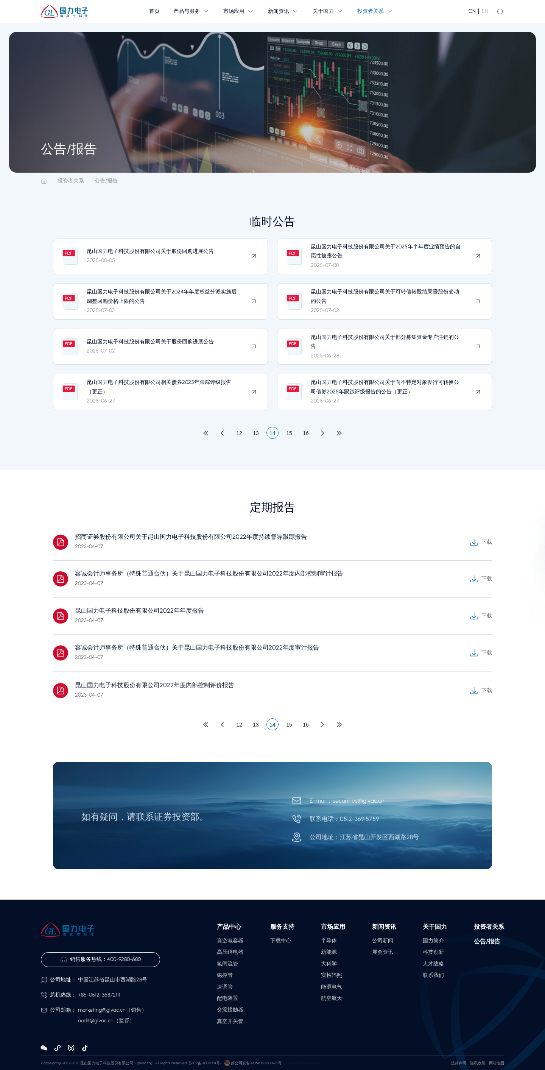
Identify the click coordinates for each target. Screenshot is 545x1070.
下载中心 (280, 940)
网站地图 (496, 1063)
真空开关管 (230, 1021)
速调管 (225, 987)
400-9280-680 (124, 959)
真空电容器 (230, 940)
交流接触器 (230, 1009)
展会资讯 (382, 952)
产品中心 (229, 926)
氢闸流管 (227, 964)
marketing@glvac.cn (102, 1010)
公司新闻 (382, 940)
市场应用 (333, 926)
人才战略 (433, 964)
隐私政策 (477, 1063)
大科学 (329, 964)
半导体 (329, 940)
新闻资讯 (384, 926)
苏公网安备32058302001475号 (256, 1063)
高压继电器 (230, 952)
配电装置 (227, 998)
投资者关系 (71, 181)
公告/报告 (106, 181)
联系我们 (433, 975)
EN (485, 11)
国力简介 (433, 940)
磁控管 (225, 975)
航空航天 (331, 998)
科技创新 (433, 952)
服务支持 (282, 926)
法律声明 (458, 1063)
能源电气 (331, 987)
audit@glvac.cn (96, 1020)
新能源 (329, 952)
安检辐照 (331, 975)
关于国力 (435, 926)
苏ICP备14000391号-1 (205, 1063)
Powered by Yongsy (302, 1063)
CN (472, 11)
